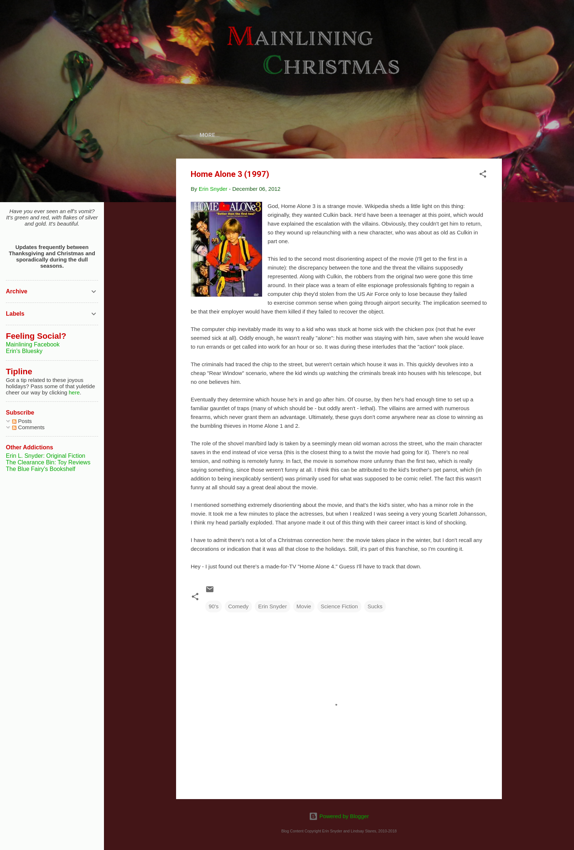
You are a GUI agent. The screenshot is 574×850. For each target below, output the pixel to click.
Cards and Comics (305, 135)
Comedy (238, 608)
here (74, 392)
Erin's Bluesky (24, 351)
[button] (482, 176)
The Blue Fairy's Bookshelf (40, 469)
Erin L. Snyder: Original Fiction (45, 456)
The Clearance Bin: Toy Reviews (48, 462)
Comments (28, 427)
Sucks (375, 608)
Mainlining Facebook (33, 344)
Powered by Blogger (339, 816)
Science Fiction (339, 608)
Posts (22, 421)
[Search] (497, 20)
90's (214, 608)
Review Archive (369, 135)
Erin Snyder (272, 608)
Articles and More (434, 135)
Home (223, 135)
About (254, 135)
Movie (304, 608)
